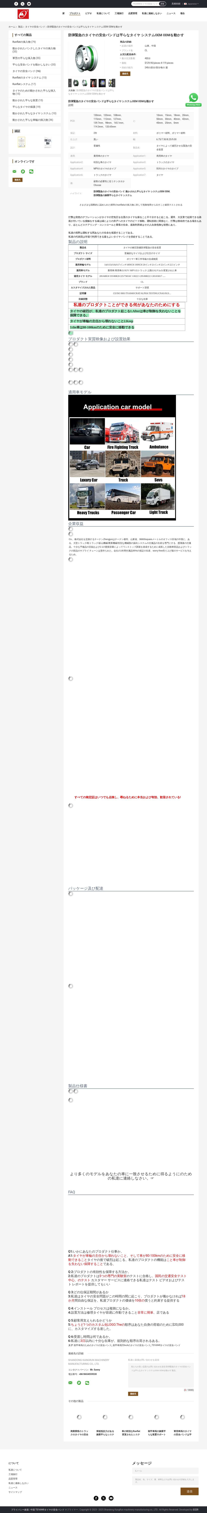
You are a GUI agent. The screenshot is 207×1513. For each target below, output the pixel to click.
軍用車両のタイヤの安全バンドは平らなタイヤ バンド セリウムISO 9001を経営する (182, 1433)
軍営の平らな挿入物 (24, 58)
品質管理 (132, 13)
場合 (182, 13)
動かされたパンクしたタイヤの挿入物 (34, 48)
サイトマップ (15, 1492)
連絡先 (125, 73)
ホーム (12, 26)
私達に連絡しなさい (152, 13)
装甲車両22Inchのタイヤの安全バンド (131, 1345)
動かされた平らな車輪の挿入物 (30, 119)
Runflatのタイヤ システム (27, 77)
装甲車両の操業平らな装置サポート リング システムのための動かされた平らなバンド (157, 1433)
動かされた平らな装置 (25, 100)
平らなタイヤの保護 (24, 106)
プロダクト (74, 13)
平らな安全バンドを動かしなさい (32, 64)
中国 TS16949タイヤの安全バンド (47, 1509)
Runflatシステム (22, 84)
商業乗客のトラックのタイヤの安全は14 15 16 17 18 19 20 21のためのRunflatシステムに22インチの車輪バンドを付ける (79, 1433)
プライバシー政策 (20, 1509)
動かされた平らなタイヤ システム (32, 113)
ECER (195, 1509)
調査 (162, 4)
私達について (103, 13)
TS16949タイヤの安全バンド (166, 1345)
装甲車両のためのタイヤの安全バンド (92, 1345)
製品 (20, 26)
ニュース (171, 13)
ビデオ (88, 13)
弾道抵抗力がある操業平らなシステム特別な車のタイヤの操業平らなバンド (105, 1433)
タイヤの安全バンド (35, 26)
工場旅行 (119, 13)
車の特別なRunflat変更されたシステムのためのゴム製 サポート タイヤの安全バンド (131, 1433)
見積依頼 (176, 3)
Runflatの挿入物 (22, 41)
